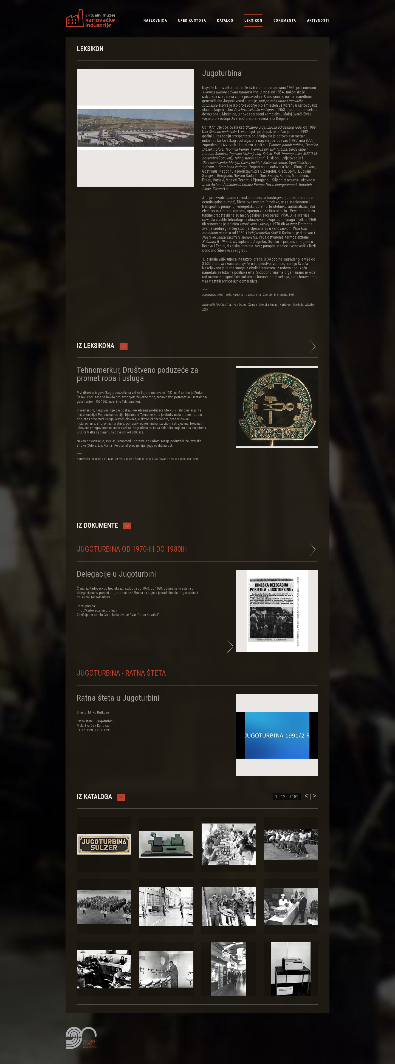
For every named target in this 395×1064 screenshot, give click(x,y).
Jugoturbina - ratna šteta (121, 673)
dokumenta (284, 20)
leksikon (253, 20)
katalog (225, 20)
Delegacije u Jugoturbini (116, 574)
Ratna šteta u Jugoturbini (118, 698)
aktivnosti (318, 20)
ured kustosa (192, 20)
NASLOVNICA (155, 20)
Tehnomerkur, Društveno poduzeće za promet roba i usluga (137, 374)
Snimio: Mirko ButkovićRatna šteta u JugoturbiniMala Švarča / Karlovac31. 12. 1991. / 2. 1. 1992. (95, 721)
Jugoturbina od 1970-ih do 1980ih (132, 549)
